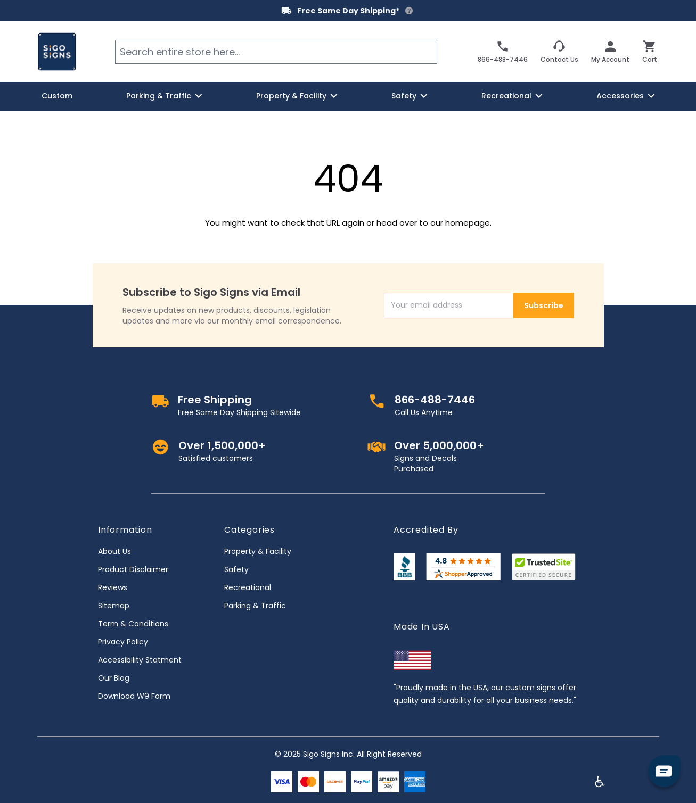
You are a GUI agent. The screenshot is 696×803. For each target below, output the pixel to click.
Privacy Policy (123, 641)
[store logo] (57, 51)
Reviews (112, 587)
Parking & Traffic (255, 605)
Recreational (247, 587)
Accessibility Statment (140, 660)
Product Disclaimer (133, 569)
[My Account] (610, 51)
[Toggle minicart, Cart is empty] (649, 51)
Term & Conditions (133, 623)
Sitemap (113, 605)
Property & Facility (257, 551)
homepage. (468, 222)
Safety (236, 569)
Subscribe (543, 305)
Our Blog (113, 678)
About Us (114, 551)
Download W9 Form (134, 696)
